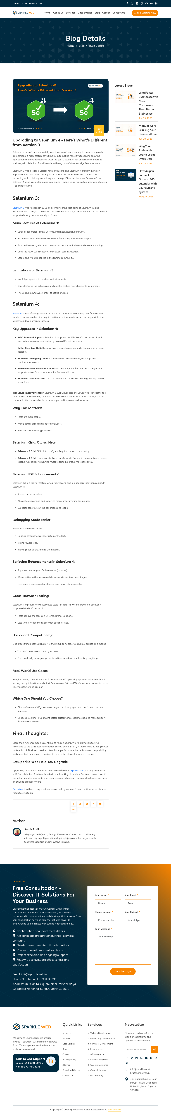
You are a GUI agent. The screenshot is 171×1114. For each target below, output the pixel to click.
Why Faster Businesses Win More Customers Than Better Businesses (148, 103)
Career (106, 12)
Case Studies (85, 12)
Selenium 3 (18, 207)
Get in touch (19, 789)
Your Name (102, 895)
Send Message (123, 971)
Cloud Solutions (96, 1070)
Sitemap (66, 1064)
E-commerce (95, 1049)
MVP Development (97, 1059)
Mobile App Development (101, 1038)
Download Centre (71, 1070)
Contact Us (118, 12)
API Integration (95, 1054)
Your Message (103, 928)
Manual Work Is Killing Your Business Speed (148, 130)
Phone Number (104, 912)
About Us (58, 12)
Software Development (100, 1043)
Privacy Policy (69, 1059)
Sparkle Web (77, 770)
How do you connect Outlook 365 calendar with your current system (148, 181)
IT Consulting (95, 1075)
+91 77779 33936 (28, 1066)
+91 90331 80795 (33, 3)
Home (46, 12)
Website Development (99, 1033)
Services (70, 12)
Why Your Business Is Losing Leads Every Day (147, 152)
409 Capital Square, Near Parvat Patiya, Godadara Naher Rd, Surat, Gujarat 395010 (143, 1084)
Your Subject (132, 912)
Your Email (131, 895)
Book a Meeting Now (145, 12)
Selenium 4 (18, 313)
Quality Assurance (97, 1064)
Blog (97, 12)
